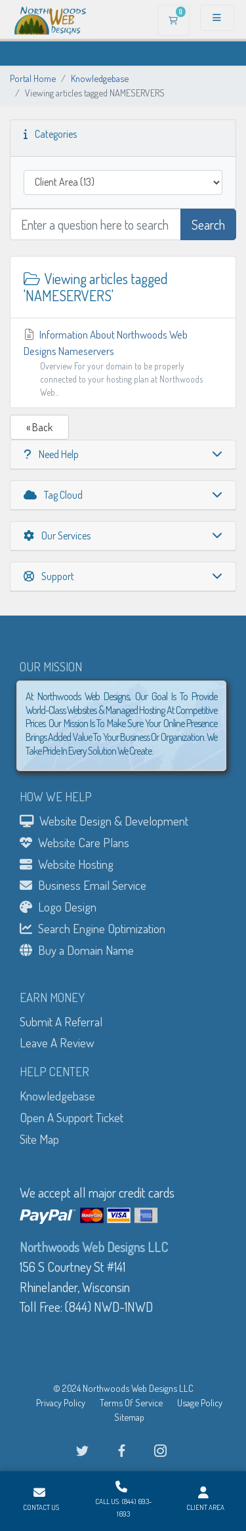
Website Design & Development (104, 820)
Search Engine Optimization (92, 928)
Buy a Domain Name (77, 950)
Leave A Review (57, 1042)
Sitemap (129, 1417)
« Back (39, 427)
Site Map (39, 1139)
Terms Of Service (131, 1402)
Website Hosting (66, 864)
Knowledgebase (100, 78)
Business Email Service (83, 885)
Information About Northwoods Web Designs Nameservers (123, 363)
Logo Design (58, 906)
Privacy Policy (60, 1402)
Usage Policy (199, 1402)
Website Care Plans (74, 842)
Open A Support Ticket (71, 1117)
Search (208, 224)
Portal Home (33, 78)
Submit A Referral (61, 1021)
